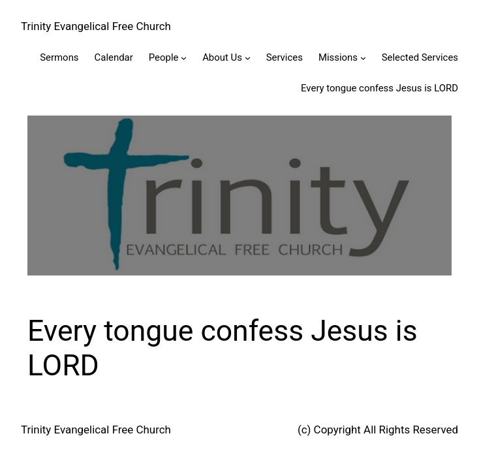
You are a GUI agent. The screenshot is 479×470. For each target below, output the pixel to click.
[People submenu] (184, 58)
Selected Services (420, 57)
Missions (338, 57)
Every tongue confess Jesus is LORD (379, 88)
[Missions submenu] (363, 58)
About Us (222, 57)
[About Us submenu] (248, 58)
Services (284, 57)
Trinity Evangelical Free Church (96, 26)
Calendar (114, 57)
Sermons (59, 57)
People (164, 57)
